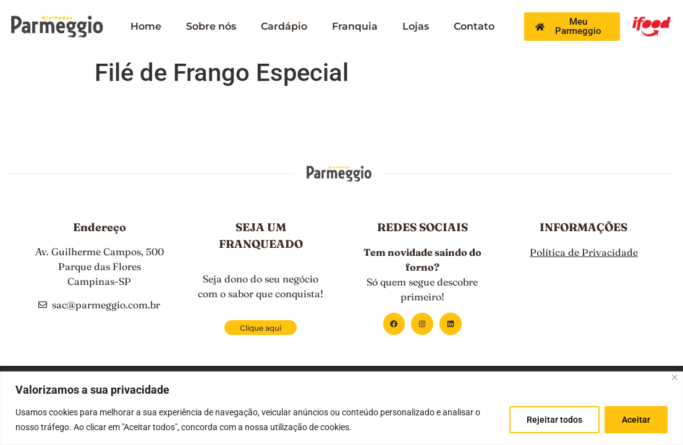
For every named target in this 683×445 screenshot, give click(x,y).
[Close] (674, 377)
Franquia (355, 26)
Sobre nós (211, 26)
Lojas (415, 26)
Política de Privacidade (584, 252)
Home (145, 26)
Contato (474, 26)
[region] (341, 408)
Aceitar (635, 420)
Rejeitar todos (552, 420)
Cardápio (284, 26)
